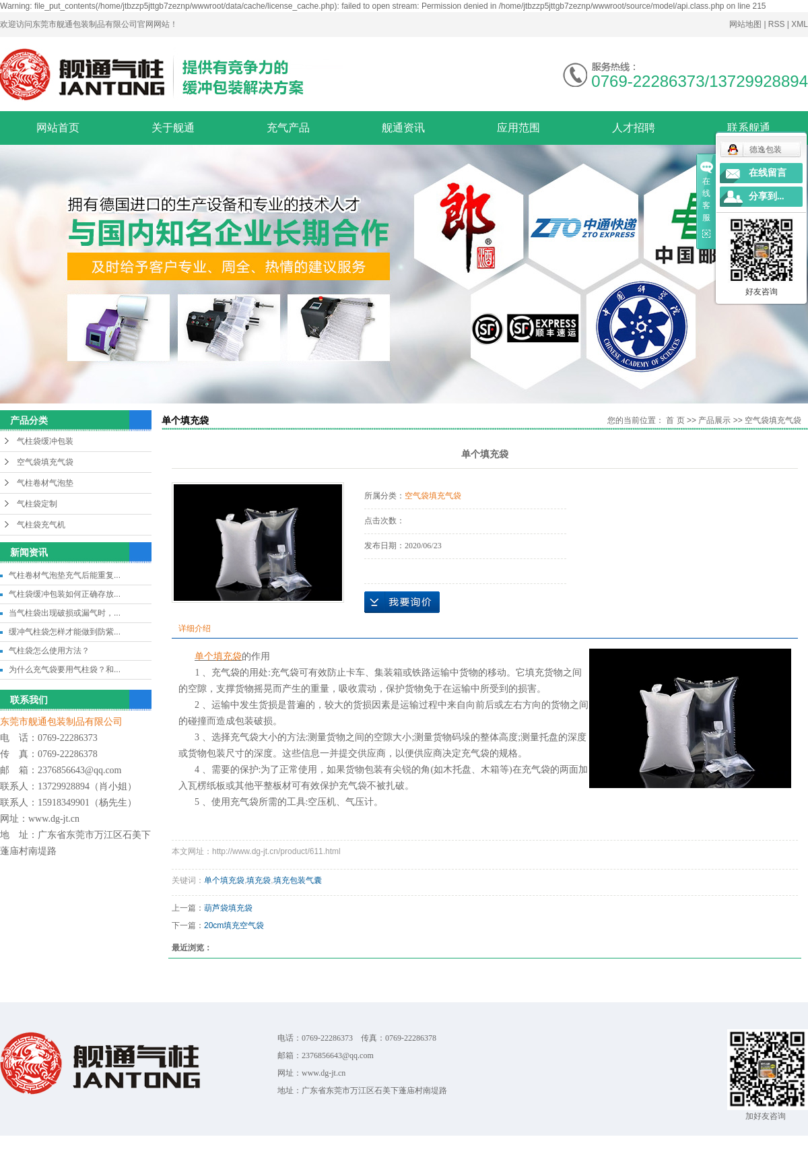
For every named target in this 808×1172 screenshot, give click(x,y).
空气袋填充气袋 (45, 462)
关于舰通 (173, 127)
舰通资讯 (403, 127)
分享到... (766, 196)
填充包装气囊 (297, 880)
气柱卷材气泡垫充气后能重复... (65, 575)
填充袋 (258, 880)
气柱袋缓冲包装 (45, 441)
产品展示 (714, 420)
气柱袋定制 (37, 504)
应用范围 (518, 127)
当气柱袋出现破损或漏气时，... (65, 613)
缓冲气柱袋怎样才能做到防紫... (65, 632)
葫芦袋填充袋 (228, 908)
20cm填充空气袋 (234, 925)
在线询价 (402, 602)
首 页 (675, 420)
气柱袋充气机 (41, 524)
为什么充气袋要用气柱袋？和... (65, 669)
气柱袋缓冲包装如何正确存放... (65, 594)
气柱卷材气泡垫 (45, 483)
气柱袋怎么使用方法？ (49, 650)
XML (799, 24)
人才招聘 (633, 127)
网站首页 (57, 127)
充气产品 (288, 127)
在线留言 (767, 173)
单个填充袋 (224, 880)
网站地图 (746, 24)
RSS (776, 24)
